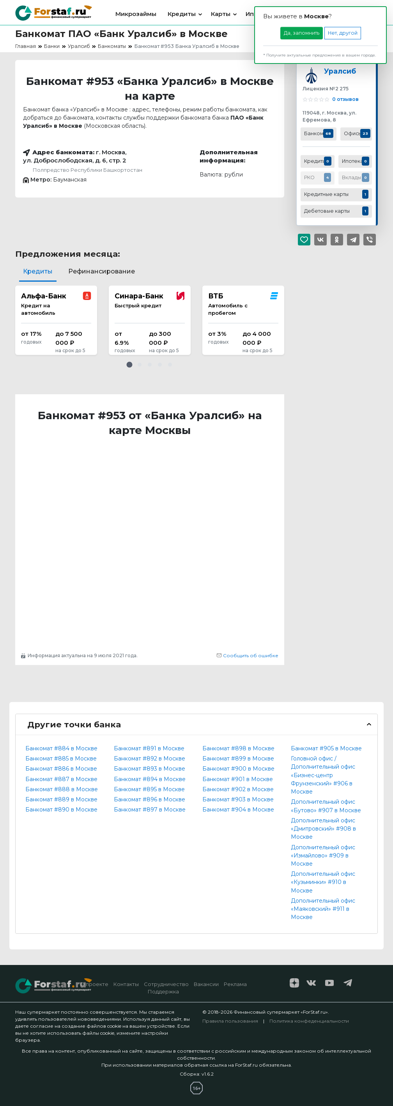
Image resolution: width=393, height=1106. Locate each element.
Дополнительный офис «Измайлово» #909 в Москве (323, 855)
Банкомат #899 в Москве (238, 758)
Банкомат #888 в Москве (61, 789)
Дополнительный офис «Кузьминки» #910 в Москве (323, 882)
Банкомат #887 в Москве (61, 779)
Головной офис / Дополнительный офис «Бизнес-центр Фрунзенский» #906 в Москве (323, 775)
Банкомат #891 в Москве (149, 748)
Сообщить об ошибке (247, 655)
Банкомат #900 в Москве (238, 768)
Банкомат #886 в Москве (61, 768)
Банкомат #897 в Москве (150, 809)
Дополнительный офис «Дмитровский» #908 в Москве (323, 828)
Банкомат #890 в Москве (61, 809)
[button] (129, 365)
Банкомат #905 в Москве (326, 748)
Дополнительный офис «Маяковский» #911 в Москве (323, 909)
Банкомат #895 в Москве (149, 789)
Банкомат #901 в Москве (237, 779)
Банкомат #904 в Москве (238, 809)
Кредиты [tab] (38, 271)
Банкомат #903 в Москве (238, 799)
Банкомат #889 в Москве (61, 799)
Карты (220, 14)
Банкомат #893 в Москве (149, 768)
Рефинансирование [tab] (101, 271)
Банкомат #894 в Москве (150, 779)
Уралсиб (340, 71)
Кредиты (182, 14)
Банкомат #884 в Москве (61, 748)
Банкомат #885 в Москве (61, 758)
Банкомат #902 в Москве (238, 789)
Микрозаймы (135, 14)
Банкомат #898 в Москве (238, 748)
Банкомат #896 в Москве (149, 799)
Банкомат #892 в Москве (149, 758)
